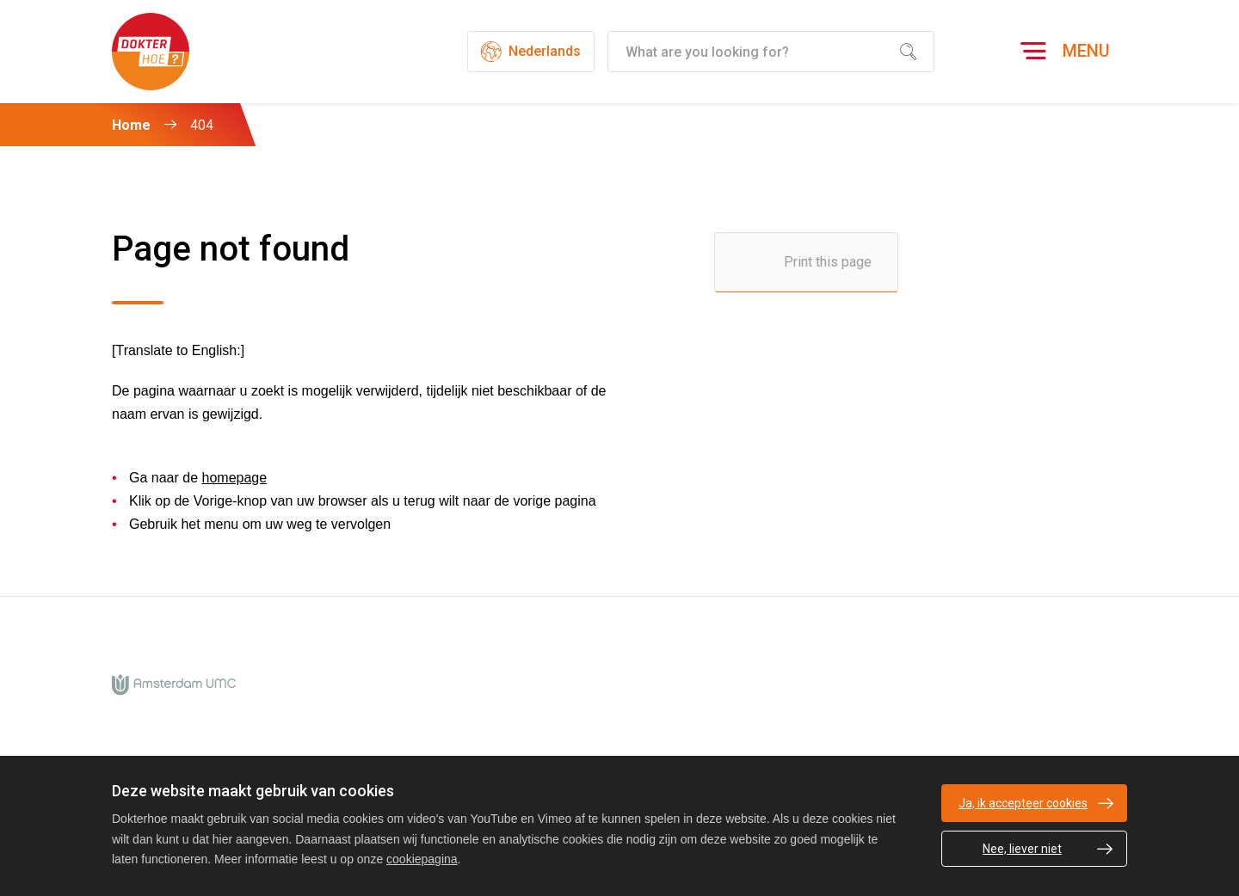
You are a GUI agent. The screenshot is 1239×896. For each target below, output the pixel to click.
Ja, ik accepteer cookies (1023, 803)
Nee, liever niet (1022, 849)
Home (131, 125)
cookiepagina (422, 859)
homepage (235, 477)
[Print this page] (806, 262)
